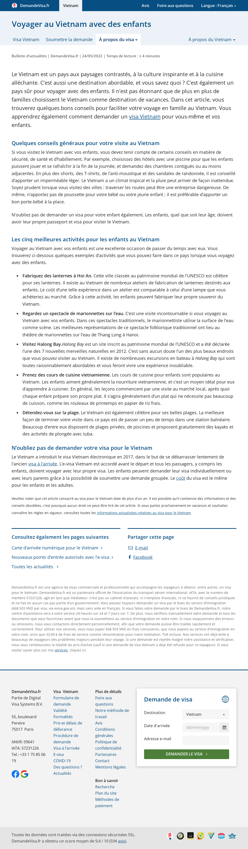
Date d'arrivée (157, 725)
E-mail (138, 548)
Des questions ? (67, 767)
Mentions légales (110, 767)
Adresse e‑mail (157, 738)
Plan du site (106, 793)
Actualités (62, 773)
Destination (154, 712)
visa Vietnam (144, 116)
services (61, 650)
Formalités (63, 716)
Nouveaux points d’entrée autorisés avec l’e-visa (60, 557)
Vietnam (70, 5)
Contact (102, 760)
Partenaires (106, 754)
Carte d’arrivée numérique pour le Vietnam (55, 548)
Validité (60, 710)
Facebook (140, 557)
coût (180, 478)
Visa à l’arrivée (66, 748)
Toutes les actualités (33, 566)
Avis (145, 5)
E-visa (58, 754)
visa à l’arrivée (42, 464)
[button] (205, 714)
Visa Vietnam (26, 39)
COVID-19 (62, 760)
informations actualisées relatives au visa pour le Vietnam (144, 512)
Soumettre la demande (69, 39)
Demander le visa (185, 754)
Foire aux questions (175, 5)
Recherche (105, 787)
